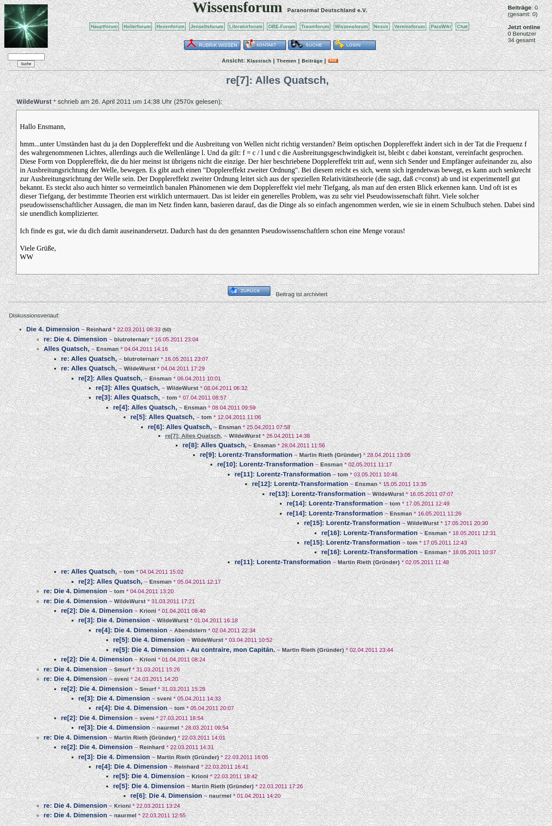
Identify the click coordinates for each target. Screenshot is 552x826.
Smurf (122, 669)
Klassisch (259, 60)
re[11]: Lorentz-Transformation (282, 474)
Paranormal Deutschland (321, 10)
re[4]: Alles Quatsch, (145, 407)
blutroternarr (132, 339)
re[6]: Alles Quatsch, (180, 426)
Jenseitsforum (207, 26)
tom (172, 397)
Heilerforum (137, 26)
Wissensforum (351, 26)
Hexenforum (171, 26)
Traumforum (315, 26)
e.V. (362, 10)
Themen (286, 60)
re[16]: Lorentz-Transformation (369, 532)
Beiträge (312, 60)
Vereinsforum (409, 26)
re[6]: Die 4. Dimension (166, 795)
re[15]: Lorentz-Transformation (352, 522)
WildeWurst (34, 101)
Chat (462, 26)
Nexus (381, 26)
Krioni (147, 611)
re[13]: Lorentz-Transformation (317, 493)
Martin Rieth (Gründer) (330, 455)
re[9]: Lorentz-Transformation (246, 454)
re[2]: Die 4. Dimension (96, 610)
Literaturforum (245, 26)
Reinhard (99, 329)
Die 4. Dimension (52, 329)
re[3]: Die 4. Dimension (114, 620)
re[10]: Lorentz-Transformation (265, 464)
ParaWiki (441, 26)
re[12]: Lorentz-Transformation (300, 483)
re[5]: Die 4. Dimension (148, 639)
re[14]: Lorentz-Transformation (334, 503)
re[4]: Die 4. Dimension (131, 630)
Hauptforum (104, 26)
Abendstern (190, 630)
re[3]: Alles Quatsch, (127, 387)
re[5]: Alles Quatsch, (162, 416)
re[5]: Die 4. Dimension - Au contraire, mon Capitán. (194, 649)
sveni (121, 679)
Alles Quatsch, (66, 348)
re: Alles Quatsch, (89, 358)
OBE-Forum (281, 26)
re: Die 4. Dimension (75, 339)
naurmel (168, 727)
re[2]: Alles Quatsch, (110, 378)
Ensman (107, 349)
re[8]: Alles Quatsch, (214, 445)
